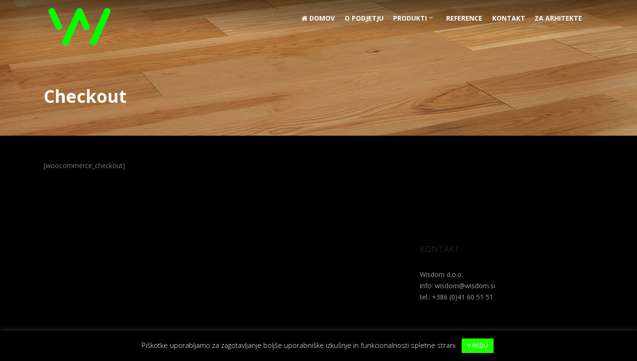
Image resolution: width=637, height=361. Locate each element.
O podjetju (358, 18)
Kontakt (507, 18)
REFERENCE (462, 18)
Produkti (406, 18)
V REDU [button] (477, 345)
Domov (312, 18)
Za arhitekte (558, 18)
